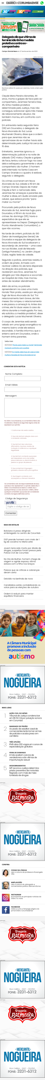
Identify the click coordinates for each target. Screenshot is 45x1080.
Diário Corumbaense (22, 3)
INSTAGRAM (16, 894)
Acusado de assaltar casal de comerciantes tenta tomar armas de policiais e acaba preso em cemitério (25, 732)
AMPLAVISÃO (16, 882)
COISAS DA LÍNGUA (19, 870)
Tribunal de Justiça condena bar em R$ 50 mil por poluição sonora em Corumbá (25, 718)
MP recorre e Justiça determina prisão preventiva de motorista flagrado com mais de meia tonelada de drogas (24, 772)
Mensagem (11, 395)
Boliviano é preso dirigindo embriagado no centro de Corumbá (22, 532)
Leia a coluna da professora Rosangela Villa (27, 873)
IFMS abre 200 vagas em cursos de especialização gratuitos (25, 745)
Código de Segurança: (16, 498)
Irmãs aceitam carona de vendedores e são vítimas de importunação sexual (23, 757)
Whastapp (42, 3)
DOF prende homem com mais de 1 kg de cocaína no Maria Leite (21, 540)
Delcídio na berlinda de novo (18, 578)
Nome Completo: (13, 373)
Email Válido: (11, 384)
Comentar (11, 513)
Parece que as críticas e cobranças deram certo (22, 571)
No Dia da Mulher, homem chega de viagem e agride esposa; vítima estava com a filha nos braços (22, 561)
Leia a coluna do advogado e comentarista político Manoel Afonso (26, 885)
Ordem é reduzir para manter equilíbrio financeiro (18, 595)
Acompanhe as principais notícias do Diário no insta (26, 898)
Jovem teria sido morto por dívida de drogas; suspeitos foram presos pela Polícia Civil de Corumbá (22, 550)
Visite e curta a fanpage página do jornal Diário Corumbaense (25, 910)
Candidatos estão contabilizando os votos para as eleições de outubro (22, 586)
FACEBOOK (15, 907)
